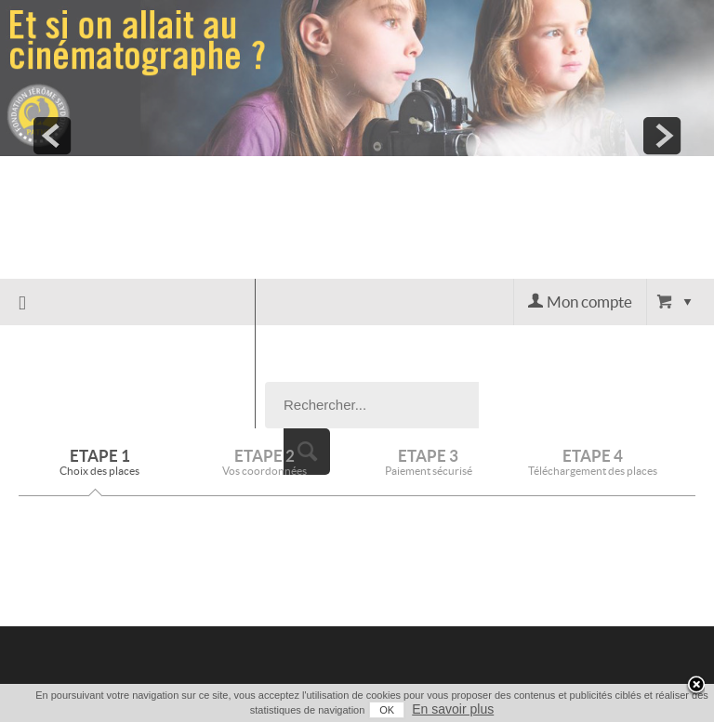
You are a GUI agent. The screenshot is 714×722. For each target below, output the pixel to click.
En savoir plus (453, 709)
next (661, 135)
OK (386, 709)
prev (52, 135)
